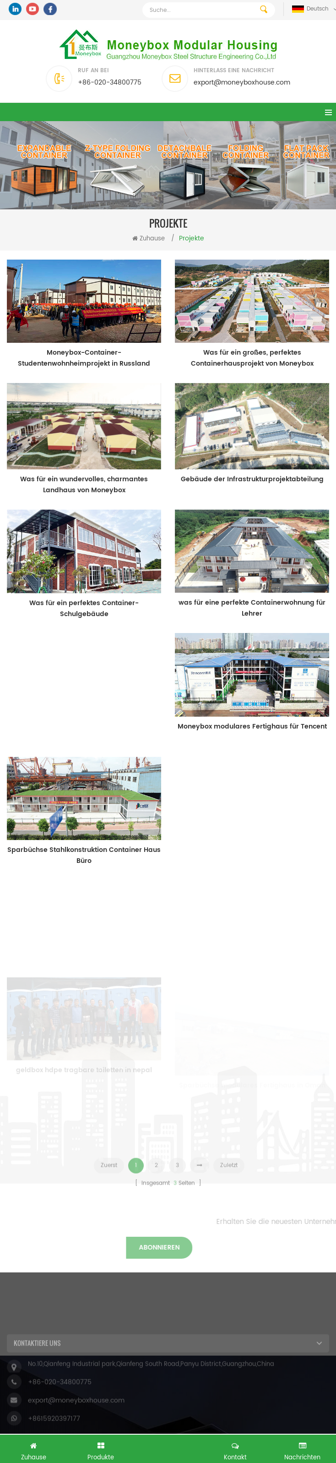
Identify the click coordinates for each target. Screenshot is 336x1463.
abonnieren (69, 1247)
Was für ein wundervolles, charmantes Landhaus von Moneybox (84, 484)
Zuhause (148, 239)
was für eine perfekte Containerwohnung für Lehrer (252, 608)
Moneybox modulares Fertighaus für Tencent (252, 726)
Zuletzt (229, 1175)
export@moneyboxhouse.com (242, 82)
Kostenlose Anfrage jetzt (168, 1447)
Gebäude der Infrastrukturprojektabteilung (252, 479)
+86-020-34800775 (109, 82)
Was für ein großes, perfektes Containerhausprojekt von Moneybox (252, 358)
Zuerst (109, 1175)
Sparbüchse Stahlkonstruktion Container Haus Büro (84, 855)
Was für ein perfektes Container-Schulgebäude (84, 608)
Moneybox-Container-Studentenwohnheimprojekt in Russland (84, 358)
